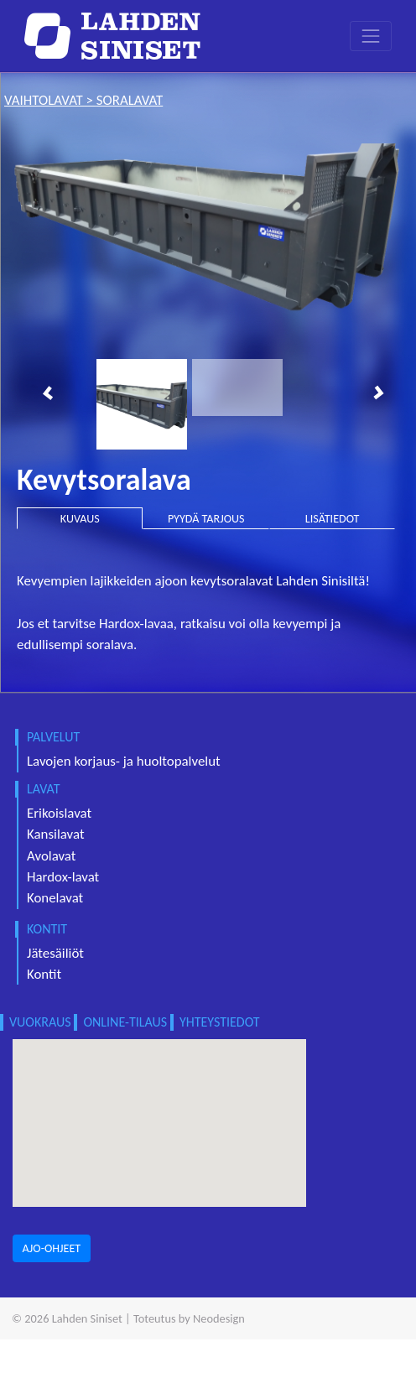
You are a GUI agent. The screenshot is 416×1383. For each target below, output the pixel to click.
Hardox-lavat (63, 877)
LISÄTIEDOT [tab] (332, 519)
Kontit (44, 974)
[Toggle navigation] (370, 35)
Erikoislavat (59, 813)
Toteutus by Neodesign (189, 1318)
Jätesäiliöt (55, 953)
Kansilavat (56, 834)
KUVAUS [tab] (80, 519)
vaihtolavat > (50, 100)
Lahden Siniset (87, 1318)
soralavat (129, 100)
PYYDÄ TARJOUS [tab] (206, 519)
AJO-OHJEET (52, 1248)
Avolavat (51, 856)
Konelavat (55, 898)
